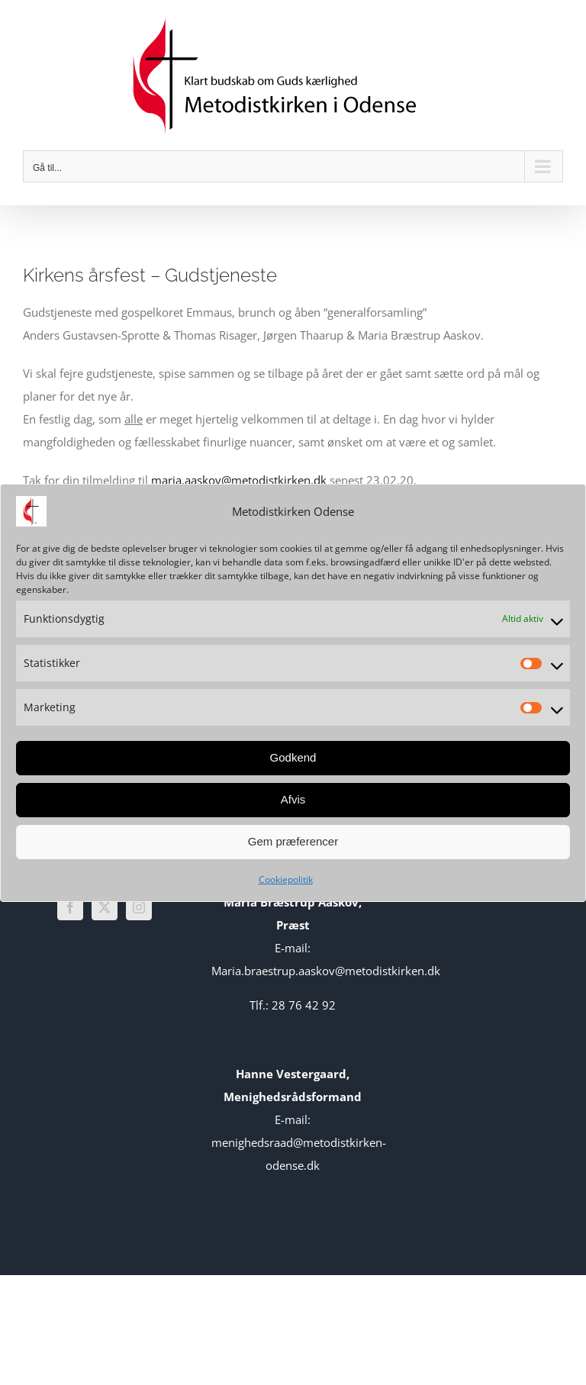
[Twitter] (105, 907)
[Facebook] (70, 907)
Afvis (293, 799)
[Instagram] (139, 907)
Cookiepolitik (286, 879)
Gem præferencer (293, 841)
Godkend (293, 757)
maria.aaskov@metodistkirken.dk (239, 480)
